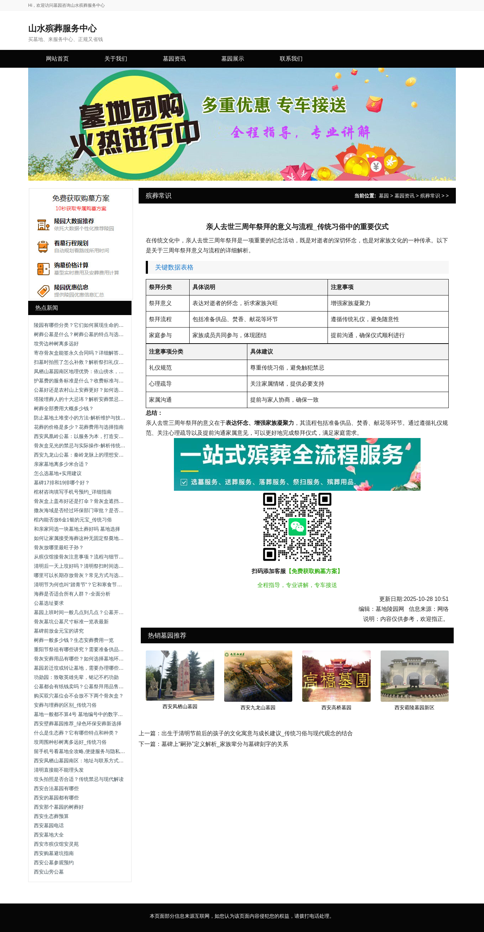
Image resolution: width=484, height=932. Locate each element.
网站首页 (57, 59)
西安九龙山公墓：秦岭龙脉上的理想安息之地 (84, 455)
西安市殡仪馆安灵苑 (56, 844)
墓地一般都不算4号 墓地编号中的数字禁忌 (81, 714)
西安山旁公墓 (49, 872)
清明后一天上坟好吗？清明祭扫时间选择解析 (84, 566)
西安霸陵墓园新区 (414, 707)
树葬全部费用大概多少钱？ (64, 408)
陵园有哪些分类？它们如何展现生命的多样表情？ (89, 325)
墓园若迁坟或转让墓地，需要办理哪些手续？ (84, 668)
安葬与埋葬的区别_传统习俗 (65, 705)
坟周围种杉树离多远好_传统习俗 (70, 742)
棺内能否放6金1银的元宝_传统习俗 (73, 519)
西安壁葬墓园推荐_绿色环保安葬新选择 (78, 723)
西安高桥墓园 (336, 707)
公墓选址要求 (49, 603)
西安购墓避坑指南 (54, 853)
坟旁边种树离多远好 (56, 343)
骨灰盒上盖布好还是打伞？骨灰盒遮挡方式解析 (86, 501)
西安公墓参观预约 (54, 862)
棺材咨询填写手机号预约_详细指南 (73, 492)
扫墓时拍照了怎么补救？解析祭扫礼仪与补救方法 (89, 362)
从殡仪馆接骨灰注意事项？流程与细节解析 (81, 557)
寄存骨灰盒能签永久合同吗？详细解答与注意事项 (89, 353)
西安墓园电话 (49, 825)
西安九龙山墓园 (258, 707)
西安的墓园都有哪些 (56, 797)
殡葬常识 (430, 196)
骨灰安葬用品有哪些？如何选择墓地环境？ (81, 658)
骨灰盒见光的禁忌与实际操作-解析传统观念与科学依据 (94, 445)
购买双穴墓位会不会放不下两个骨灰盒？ (79, 696)
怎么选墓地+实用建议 (58, 473)
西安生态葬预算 (51, 816)
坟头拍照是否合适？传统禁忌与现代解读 (79, 779)
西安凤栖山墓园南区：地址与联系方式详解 (81, 760)
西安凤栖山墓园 (180, 706)
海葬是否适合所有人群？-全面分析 (72, 594)
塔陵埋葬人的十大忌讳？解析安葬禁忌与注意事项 (89, 399)
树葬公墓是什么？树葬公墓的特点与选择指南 (84, 334)
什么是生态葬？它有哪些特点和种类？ (76, 733)
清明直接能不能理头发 (59, 770)
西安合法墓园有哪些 (56, 788)
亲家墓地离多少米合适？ (61, 464)
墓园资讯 (405, 196)
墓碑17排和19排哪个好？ (62, 482)
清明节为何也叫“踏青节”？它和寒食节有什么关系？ (90, 584)
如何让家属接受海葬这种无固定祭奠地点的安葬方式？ (94, 538)
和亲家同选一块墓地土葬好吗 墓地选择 (77, 529)
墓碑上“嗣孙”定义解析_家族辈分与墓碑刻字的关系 (224, 744)
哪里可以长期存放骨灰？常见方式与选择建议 (84, 575)
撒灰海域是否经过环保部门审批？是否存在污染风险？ (94, 510)
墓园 (384, 196)
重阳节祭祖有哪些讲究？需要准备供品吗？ (81, 649)
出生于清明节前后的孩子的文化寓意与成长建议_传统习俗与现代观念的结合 (257, 733)
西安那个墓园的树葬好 (59, 807)
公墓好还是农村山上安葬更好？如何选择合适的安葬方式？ (99, 390)
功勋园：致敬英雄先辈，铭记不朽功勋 (76, 677)
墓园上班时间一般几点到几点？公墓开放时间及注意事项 (96, 612)
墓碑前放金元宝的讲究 (59, 631)
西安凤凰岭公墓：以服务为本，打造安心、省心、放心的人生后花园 (109, 436)
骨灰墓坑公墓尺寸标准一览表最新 (71, 621)
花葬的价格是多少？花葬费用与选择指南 (79, 427)
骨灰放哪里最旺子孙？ (59, 547)
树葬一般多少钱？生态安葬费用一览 (74, 640)
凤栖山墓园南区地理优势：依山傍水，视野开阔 (86, 371)
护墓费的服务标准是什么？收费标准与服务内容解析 (91, 380)
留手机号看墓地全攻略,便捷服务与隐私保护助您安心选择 (97, 751)
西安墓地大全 (49, 835)
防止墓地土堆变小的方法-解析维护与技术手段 (84, 418)
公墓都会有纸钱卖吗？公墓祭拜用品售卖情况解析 (89, 686)
